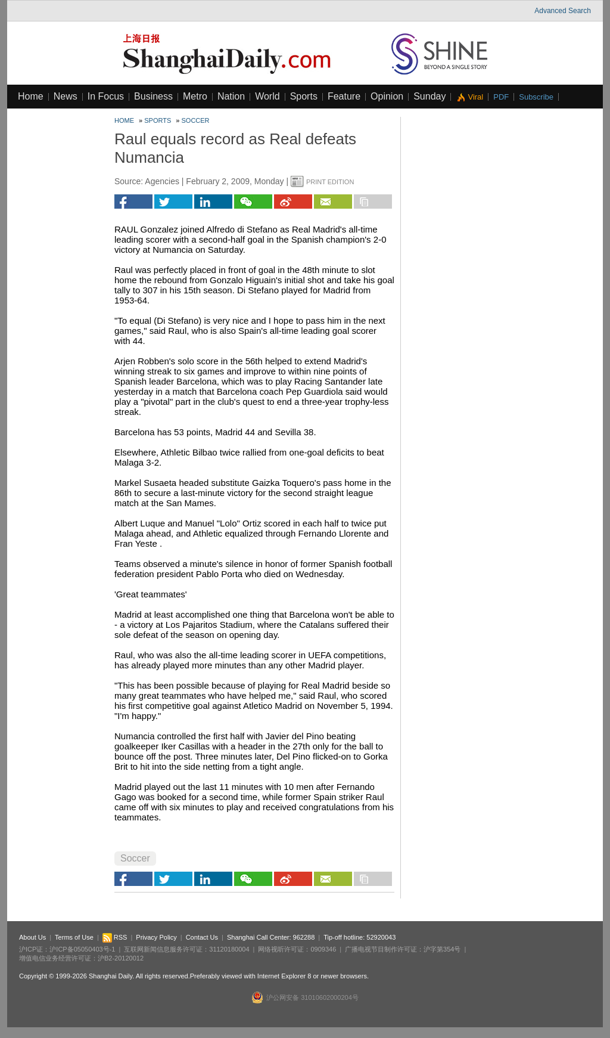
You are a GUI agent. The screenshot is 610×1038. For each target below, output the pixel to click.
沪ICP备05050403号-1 (82, 949)
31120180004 (229, 949)
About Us (32, 937)
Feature (344, 96)
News (65, 96)
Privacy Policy (156, 937)
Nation (231, 96)
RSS (114, 937)
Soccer (196, 120)
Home (30, 96)
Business (153, 96)
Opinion (387, 96)
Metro (195, 96)
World (267, 96)
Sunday (429, 96)
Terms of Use (74, 937)
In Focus (106, 96)
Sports (304, 96)
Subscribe (536, 96)
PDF (501, 96)
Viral (475, 96)
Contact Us (202, 937)
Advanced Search (562, 11)
